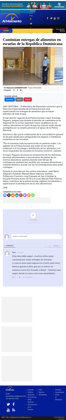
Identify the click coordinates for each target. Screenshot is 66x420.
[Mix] (29, 195)
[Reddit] (13, 195)
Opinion (41, 392)
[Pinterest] (21, 195)
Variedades (43, 395)
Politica (30, 392)
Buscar (62, 31)
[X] (9, 195)
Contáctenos (59, 392)
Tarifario (58, 390)
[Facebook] (5, 195)
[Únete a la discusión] (36, 236)
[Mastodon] (25, 195)
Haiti (40, 390)
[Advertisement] (27, 200)
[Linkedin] (17, 195)
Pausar (19, 99)
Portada (31, 390)
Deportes (31, 395)
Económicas (32, 397)
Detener (27, 99)
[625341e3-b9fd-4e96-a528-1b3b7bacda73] (33, 5)
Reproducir (9, 99)
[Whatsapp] (33, 195)
